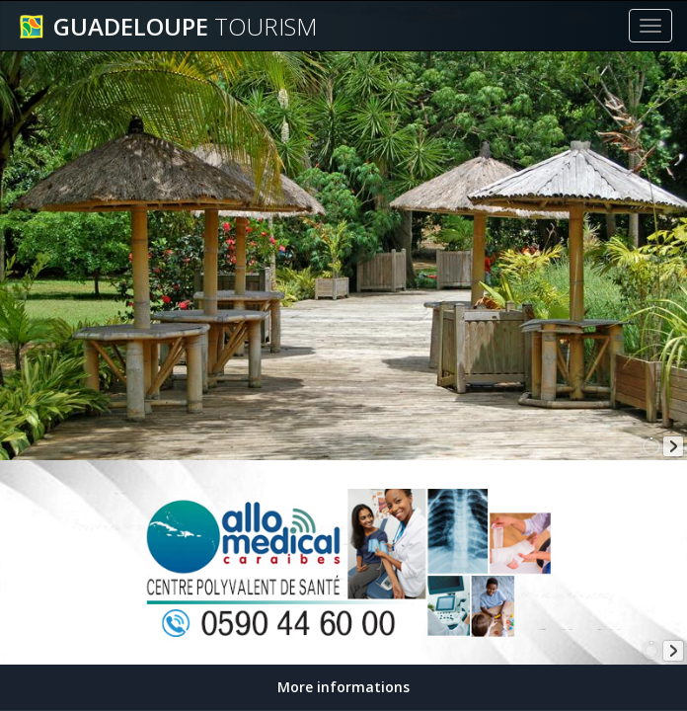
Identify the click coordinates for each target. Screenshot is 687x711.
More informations (343, 686)
